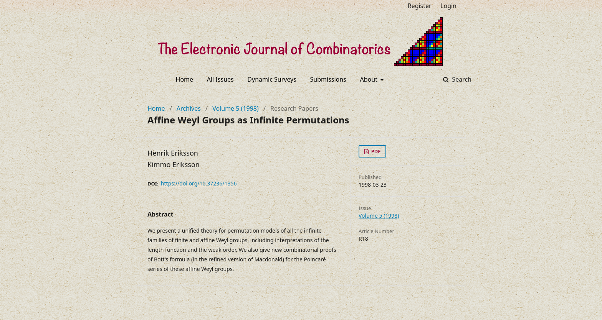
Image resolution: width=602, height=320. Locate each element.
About (369, 79)
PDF (375, 151)
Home (185, 79)
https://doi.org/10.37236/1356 (199, 183)
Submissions (328, 79)
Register (420, 6)
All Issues (220, 79)
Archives (189, 108)
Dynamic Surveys (271, 79)
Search (460, 79)
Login (448, 6)
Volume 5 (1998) (235, 108)
